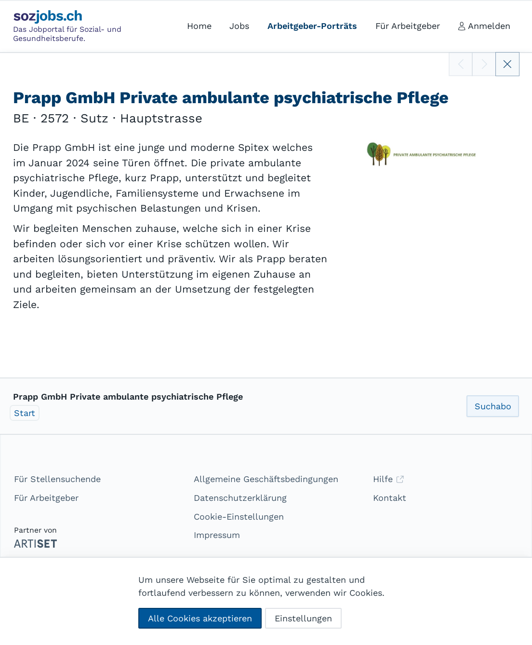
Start (24, 413)
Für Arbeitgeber (46, 498)
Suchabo (493, 406)
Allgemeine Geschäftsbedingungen (266, 479)
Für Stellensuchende (57, 479)
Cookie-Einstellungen (239, 516)
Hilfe (388, 479)
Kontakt (389, 498)
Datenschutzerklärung (240, 498)
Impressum (217, 535)
